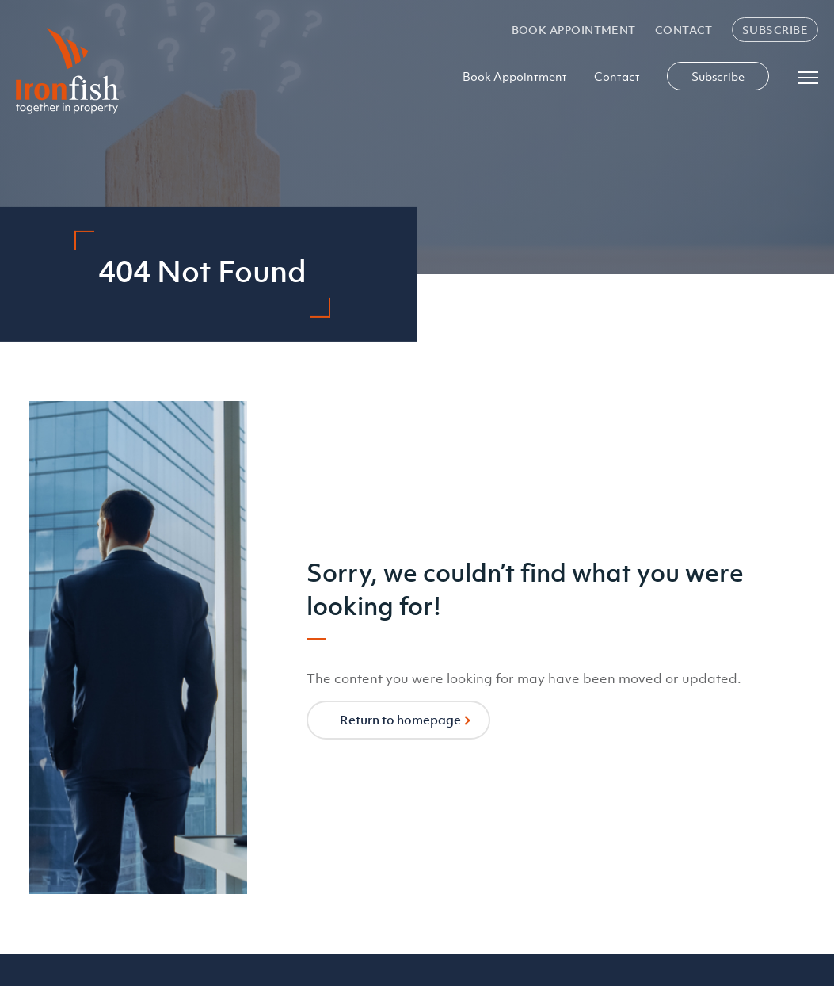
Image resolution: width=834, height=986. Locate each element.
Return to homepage (400, 720)
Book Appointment (574, 29)
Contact (684, 29)
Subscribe (775, 29)
